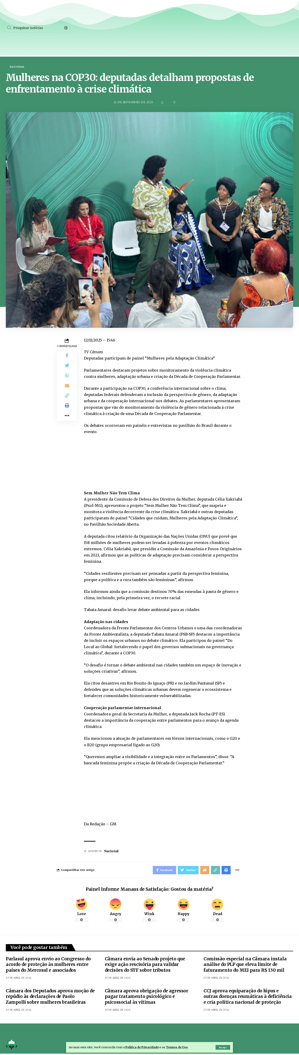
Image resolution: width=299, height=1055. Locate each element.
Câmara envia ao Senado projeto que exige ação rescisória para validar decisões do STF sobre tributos (145, 965)
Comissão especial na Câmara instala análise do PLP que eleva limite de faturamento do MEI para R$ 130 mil (245, 965)
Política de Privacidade (142, 1047)
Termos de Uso (179, 1047)
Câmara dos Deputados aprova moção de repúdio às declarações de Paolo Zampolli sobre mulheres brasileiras (50, 997)
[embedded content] (163, 458)
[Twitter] (256, 27)
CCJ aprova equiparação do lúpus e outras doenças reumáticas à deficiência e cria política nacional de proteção (248, 997)
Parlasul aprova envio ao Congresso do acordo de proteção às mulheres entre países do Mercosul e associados (48, 965)
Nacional (17, 67)
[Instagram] (275, 27)
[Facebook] (238, 27)
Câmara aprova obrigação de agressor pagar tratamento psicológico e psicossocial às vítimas (146, 997)
